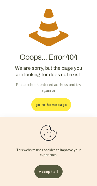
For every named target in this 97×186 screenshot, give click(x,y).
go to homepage (51, 104)
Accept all (48, 171)
